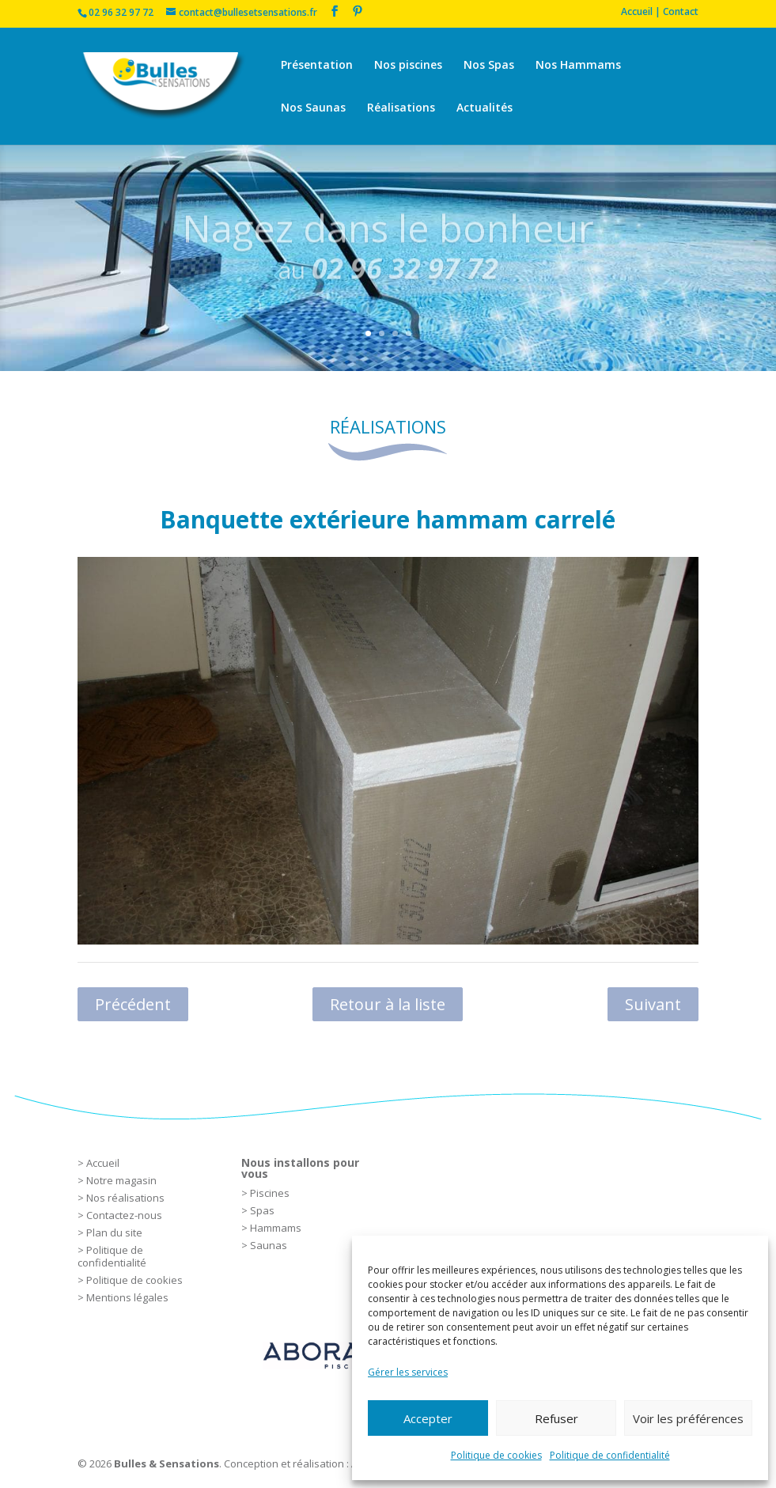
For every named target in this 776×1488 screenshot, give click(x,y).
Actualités (484, 108)
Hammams (275, 1228)
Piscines (270, 1193)
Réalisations (401, 108)
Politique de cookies (496, 1455)
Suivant (653, 1004)
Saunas (268, 1245)
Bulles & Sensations (166, 1463)
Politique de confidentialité (610, 1455)
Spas (262, 1210)
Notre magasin (121, 1180)
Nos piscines (408, 65)
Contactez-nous (124, 1215)
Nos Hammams (578, 65)
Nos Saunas (313, 108)
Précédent (133, 1004)
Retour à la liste (387, 1004)
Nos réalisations (125, 1198)
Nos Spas (489, 65)
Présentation (317, 65)
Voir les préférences (688, 1418)
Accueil (102, 1163)
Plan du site (114, 1232)
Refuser (556, 1418)
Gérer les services (408, 1372)
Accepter (427, 1418)
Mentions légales (127, 1297)
